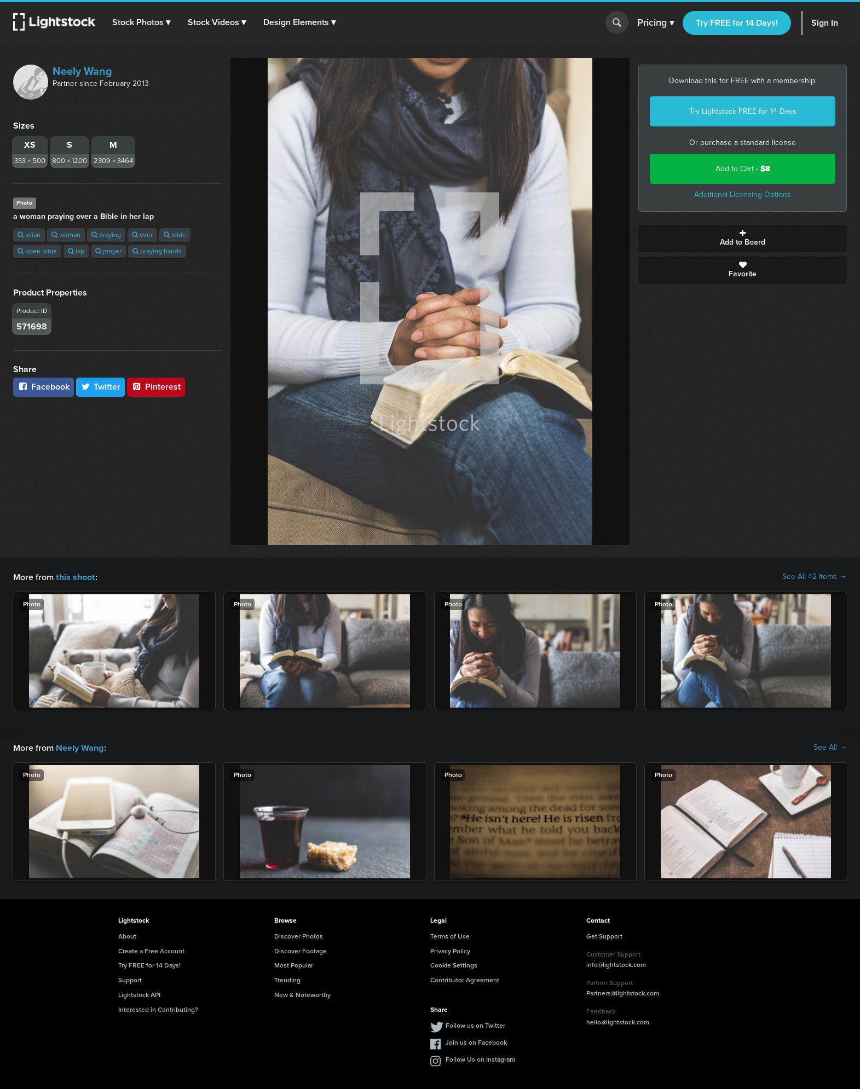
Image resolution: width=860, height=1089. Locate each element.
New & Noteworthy (302, 994)
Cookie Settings (453, 964)
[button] (142, 22)
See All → (830, 747)
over (142, 235)
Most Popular (293, 964)
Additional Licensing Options (742, 194)
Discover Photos (298, 935)
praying (106, 235)
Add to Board (742, 238)
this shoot (75, 576)
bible (175, 235)
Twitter (100, 386)
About (127, 935)
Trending (287, 979)
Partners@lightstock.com (622, 992)
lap (76, 251)
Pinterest (156, 386)
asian (29, 235)
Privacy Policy (450, 950)
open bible (37, 251)
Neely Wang (82, 71)
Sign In (824, 22)
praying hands (157, 251)
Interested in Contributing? (158, 1008)
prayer (108, 251)
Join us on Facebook (476, 1041)
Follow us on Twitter (475, 1024)
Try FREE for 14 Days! (737, 22)
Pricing (655, 23)
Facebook (44, 386)
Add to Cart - (742, 169)
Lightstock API (139, 994)
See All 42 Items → (814, 576)
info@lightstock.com (616, 964)
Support (130, 979)
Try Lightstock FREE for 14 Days (742, 111)
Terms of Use (450, 935)
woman (65, 235)
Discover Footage (300, 950)
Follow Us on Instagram (480, 1058)
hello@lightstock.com (617, 1021)
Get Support (604, 935)
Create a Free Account (151, 950)
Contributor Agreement (464, 979)
